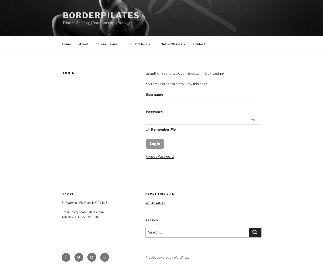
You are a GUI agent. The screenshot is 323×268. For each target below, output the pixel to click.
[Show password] (253, 120)
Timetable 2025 (140, 44)
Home (66, 44)
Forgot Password (160, 156)
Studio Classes (109, 44)
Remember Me (161, 129)
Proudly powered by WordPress (167, 257)
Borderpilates (101, 15)
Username (154, 94)
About (83, 44)
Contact (199, 44)
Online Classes (173, 44)
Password (154, 112)
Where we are (155, 202)
